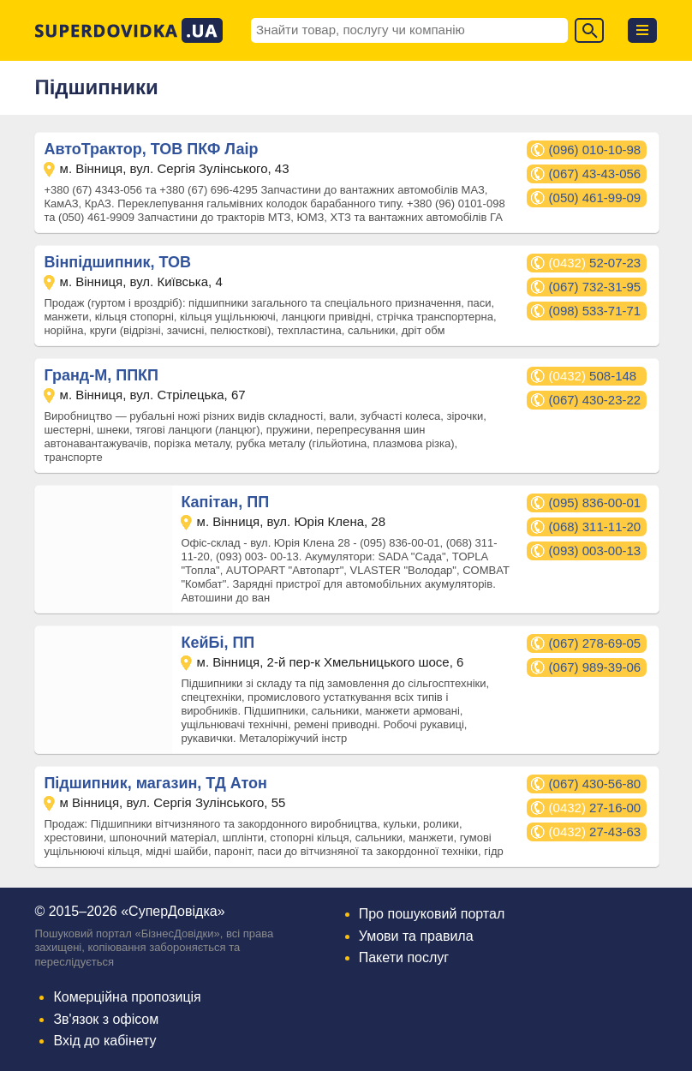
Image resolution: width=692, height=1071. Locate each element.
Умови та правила (416, 936)
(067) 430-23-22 (595, 399)
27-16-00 (595, 807)
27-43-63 (595, 831)
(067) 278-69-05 (595, 643)
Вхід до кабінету (104, 1040)
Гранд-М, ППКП (101, 375)
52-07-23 (595, 262)
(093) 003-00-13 (595, 550)
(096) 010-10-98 (595, 149)
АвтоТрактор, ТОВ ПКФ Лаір (151, 149)
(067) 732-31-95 (595, 286)
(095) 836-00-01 (595, 502)
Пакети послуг (404, 957)
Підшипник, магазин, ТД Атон (155, 783)
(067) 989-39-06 (595, 667)
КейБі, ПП (217, 642)
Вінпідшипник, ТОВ (117, 262)
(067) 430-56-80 (595, 783)
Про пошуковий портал (432, 913)
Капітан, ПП (225, 502)
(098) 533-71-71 (595, 310)
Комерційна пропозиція (126, 997)
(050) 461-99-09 (595, 197)
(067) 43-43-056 (595, 173)
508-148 (593, 375)
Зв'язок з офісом (105, 1019)
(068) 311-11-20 (595, 526)
